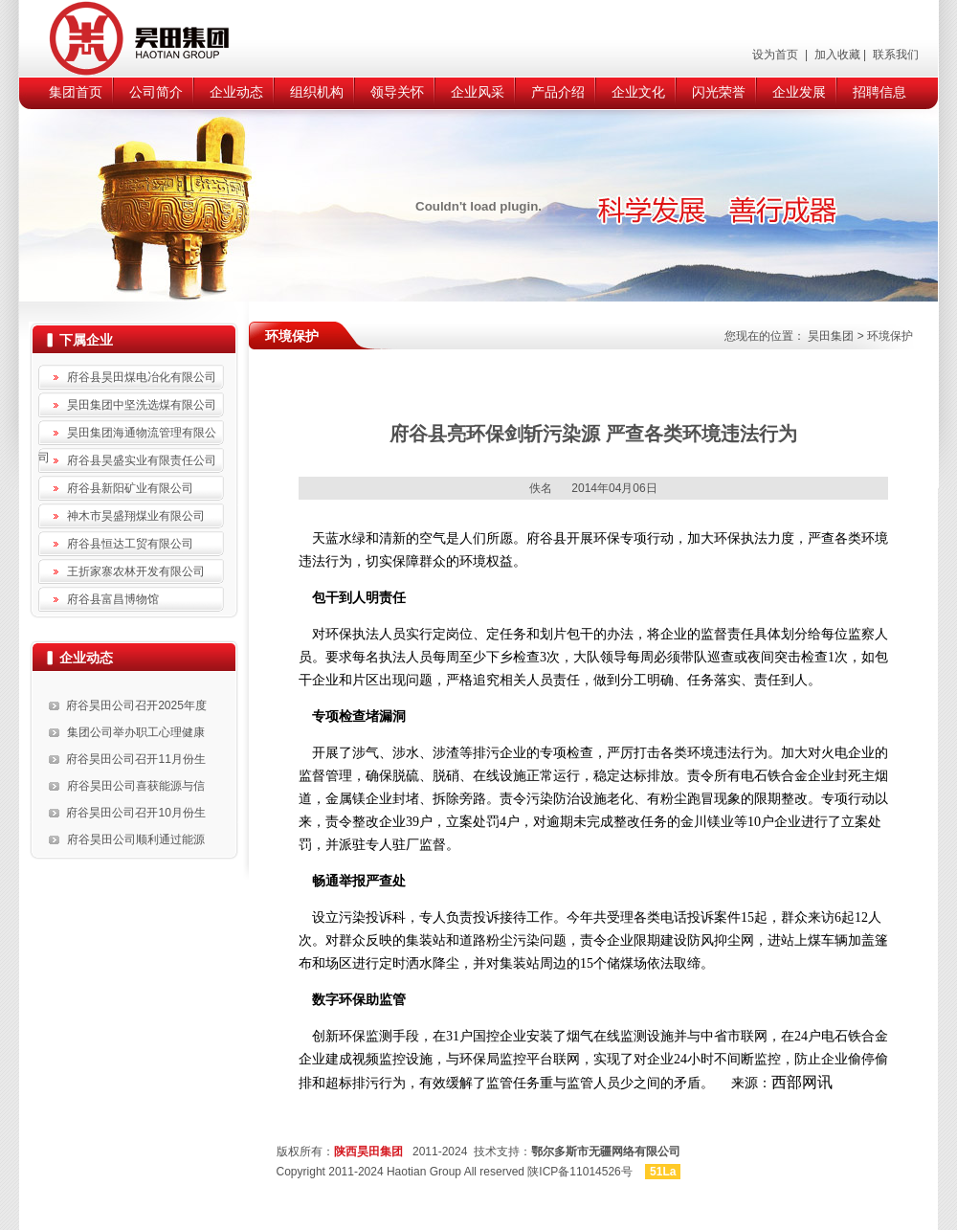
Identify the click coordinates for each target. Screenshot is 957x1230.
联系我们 (894, 54)
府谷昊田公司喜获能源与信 (136, 786)
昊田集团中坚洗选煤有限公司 (141, 405)
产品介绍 (558, 92)
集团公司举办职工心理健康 (136, 732)
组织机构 (317, 92)
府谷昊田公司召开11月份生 (135, 759)
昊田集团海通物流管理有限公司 (127, 435)
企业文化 (638, 92)
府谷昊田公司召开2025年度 (136, 705)
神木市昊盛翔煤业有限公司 (136, 516)
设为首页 (776, 54)
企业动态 (236, 92)
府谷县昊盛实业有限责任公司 (141, 460)
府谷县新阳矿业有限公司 (130, 488)
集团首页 (75, 92)
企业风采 (477, 92)
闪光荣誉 (719, 92)
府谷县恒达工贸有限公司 (130, 543)
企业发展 (799, 92)
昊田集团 (831, 336)
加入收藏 (835, 54)
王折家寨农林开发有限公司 (136, 571)
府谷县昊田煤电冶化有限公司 (141, 377)
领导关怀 (397, 92)
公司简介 (156, 92)
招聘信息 (879, 92)
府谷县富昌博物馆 (113, 599)
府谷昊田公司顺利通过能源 (136, 839)
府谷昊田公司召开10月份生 (135, 812)
